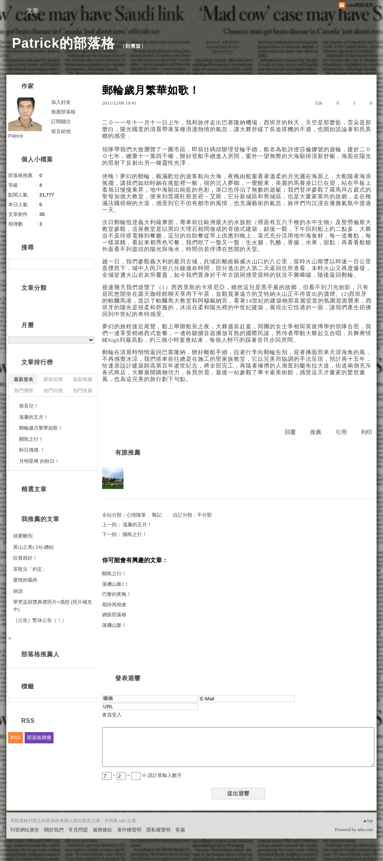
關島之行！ (135, 534)
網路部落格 (114, 614)
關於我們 (54, 830)
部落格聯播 (39, 737)
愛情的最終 (25, 580)
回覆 (290, 432)
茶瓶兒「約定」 (30, 569)
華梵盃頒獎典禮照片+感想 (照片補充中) (52, 605)
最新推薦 (82, 379)
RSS (15, 737)
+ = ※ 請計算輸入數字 (142, 775)
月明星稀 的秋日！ (39, 461)
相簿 (77, 10)
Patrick (15, 136)
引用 (341, 432)
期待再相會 (114, 604)
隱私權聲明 (158, 830)
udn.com (365, 829)
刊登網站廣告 (24, 830)
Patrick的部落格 (63, 43)
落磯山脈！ (114, 625)
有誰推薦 (128, 452)
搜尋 (87, 264)
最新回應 (53, 379)
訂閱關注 (61, 121)
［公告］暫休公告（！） (40, 620)
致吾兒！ (29, 406)
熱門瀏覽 (23, 390)
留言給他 (61, 131)
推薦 (315, 432)
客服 (180, 830)
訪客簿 (122, 10)
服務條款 (102, 830)
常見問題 (78, 830)
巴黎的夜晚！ (116, 594)
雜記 (157, 515)
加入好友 (61, 102)
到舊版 (133, 46)
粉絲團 (17, 855)
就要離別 (23, 536)
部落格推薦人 (40, 654)
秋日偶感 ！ (32, 450)
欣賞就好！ (25, 558)
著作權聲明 (129, 830)
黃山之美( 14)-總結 (33, 547)
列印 (366, 432)
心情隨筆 (136, 515)
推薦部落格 (63, 112)
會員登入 (112, 715)
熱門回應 (53, 390)
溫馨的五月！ (137, 524)
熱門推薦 (82, 390)
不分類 (204, 515)
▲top (368, 820)
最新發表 (23, 379)
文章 (33, 10)
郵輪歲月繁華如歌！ (41, 428)
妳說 (18, 591)
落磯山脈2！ (115, 584)
